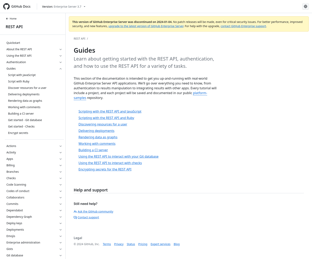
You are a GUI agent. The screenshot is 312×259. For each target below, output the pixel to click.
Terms (107, 244)
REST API (14, 26)
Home (11, 18)
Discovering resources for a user (103, 124)
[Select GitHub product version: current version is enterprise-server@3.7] (63, 6)
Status (131, 244)
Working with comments (97, 143)
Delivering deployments (96, 130)
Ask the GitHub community (93, 211)
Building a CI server (93, 150)
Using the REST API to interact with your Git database (119, 156)
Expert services (160, 244)
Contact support (86, 217)
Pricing (142, 244)
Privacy (119, 244)
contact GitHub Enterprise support (243, 26)
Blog (177, 244)
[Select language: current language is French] (305, 6)
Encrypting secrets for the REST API (105, 169)
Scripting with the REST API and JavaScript (110, 111)
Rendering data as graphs (98, 137)
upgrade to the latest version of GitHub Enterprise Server (145, 26)
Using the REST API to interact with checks (110, 163)
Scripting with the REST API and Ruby (106, 118)
